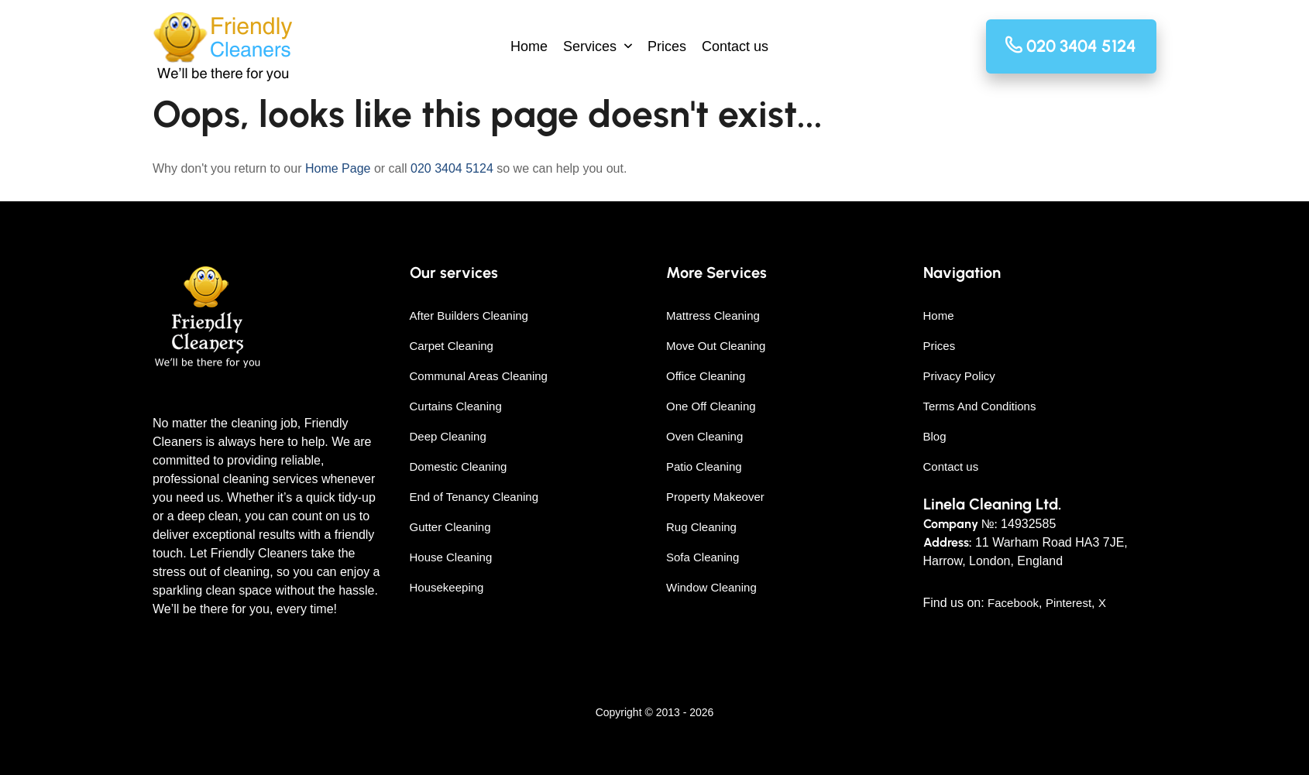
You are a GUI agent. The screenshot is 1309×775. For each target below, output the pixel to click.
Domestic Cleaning (458, 466)
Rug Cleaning (701, 526)
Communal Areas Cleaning (479, 375)
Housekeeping (447, 587)
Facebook (1013, 602)
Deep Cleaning (448, 436)
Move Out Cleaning (715, 345)
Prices (667, 46)
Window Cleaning (711, 587)
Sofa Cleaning (702, 557)
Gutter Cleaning (450, 526)
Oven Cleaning (704, 436)
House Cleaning (451, 557)
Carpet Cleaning (451, 345)
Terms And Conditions (979, 406)
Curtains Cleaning (456, 406)
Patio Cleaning (704, 466)
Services (590, 46)
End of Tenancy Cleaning (474, 496)
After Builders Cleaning (469, 315)
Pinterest (1068, 602)
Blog (935, 436)
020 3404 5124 (452, 168)
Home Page (338, 168)
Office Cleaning (705, 375)
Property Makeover (715, 496)
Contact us (735, 46)
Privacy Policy (959, 375)
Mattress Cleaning (713, 315)
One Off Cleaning (711, 406)
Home (529, 46)
